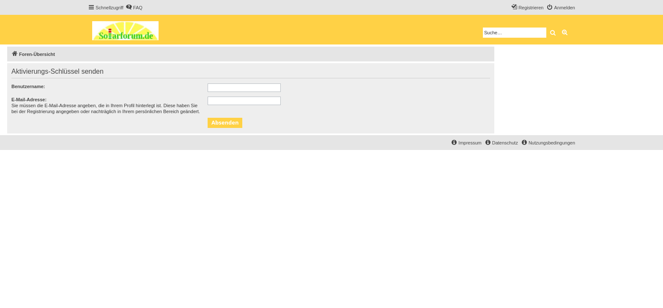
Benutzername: (28, 86)
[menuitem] (134, 8)
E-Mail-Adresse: (29, 99)
